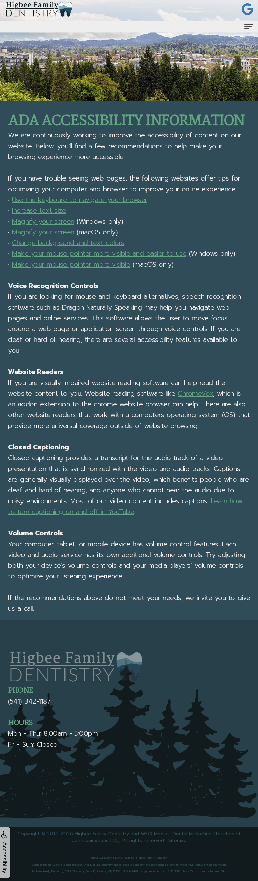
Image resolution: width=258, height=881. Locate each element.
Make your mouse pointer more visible (71, 264)
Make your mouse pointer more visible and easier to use (99, 253)
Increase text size (39, 210)
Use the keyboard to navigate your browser (79, 200)
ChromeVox (195, 393)
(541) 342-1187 (29, 701)
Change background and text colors (68, 243)
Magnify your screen (43, 221)
